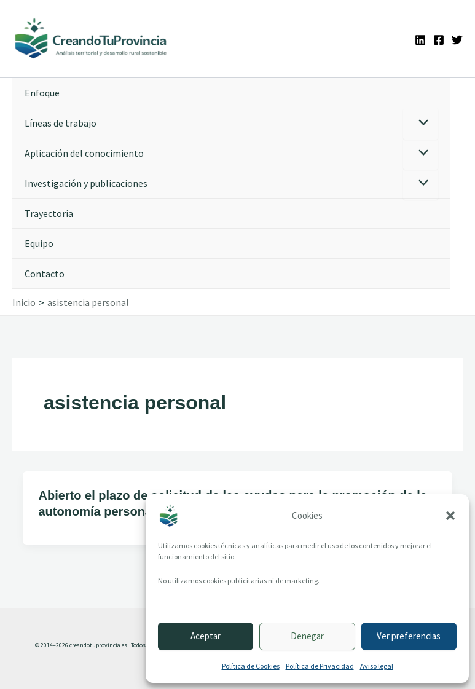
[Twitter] (457, 39)
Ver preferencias (409, 636)
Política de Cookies (251, 666)
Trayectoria (49, 214)
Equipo (39, 244)
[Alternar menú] (420, 124)
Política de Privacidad (320, 666)
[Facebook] (438, 39)
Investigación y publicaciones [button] (86, 184)
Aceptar (205, 636)
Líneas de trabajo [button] (60, 123)
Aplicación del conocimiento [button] (84, 154)
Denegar (307, 636)
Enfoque (42, 93)
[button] (450, 516)
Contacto (45, 274)
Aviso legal (376, 666)
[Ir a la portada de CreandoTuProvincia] (92, 39)
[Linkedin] (420, 39)
